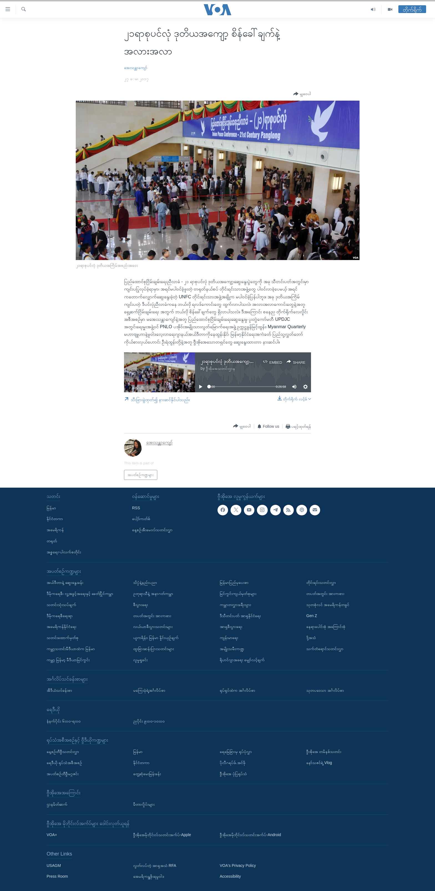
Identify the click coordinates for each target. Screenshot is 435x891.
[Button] (302, 94)
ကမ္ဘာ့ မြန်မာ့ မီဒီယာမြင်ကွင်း (68, 660)
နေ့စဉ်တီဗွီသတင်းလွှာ (63, 751)
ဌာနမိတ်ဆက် (57, 804)
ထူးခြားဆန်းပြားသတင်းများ (153, 648)
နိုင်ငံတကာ (55, 518)
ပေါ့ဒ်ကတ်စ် (141, 518)
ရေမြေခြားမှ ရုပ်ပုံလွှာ (236, 751)
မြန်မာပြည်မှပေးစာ (234, 582)
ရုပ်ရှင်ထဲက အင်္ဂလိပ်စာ (237, 690)
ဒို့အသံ (311, 637)
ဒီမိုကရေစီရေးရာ (60, 615)
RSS (136, 508)
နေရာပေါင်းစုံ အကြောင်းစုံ (325, 626)
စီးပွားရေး (140, 604)
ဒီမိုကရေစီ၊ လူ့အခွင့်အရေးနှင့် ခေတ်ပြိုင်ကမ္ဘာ (80, 593)
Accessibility (230, 876)
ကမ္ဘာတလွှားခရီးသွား (235, 604)
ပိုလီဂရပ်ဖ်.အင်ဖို (233, 762)
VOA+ (52, 835)
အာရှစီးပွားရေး (231, 626)
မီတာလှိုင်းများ (144, 804)
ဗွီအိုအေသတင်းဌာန (220, 368)
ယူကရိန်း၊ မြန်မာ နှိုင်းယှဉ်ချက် (156, 637)
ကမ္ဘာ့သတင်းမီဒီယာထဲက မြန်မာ (71, 648)
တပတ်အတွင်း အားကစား (152, 615)
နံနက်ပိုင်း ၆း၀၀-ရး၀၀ (64, 721)
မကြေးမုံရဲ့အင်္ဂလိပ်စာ (149, 690)
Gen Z (311, 615)
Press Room (57, 876)
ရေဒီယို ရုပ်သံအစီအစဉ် (64, 762)
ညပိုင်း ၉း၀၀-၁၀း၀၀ (149, 721)
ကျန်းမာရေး (229, 637)
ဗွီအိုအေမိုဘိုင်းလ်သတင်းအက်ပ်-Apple (162, 835)
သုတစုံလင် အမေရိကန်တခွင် (327, 604)
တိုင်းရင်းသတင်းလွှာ (321, 582)
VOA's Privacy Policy (238, 865)
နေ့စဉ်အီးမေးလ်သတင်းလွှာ (152, 530)
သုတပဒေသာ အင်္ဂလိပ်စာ (325, 690)
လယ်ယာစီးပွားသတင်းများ (153, 626)
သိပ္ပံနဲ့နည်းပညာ (145, 582)
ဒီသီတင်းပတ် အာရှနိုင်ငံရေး (240, 615)
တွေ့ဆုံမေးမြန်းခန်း (147, 774)
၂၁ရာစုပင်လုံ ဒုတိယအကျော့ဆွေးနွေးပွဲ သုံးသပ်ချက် (244, 361)
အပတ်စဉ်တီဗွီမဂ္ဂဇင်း (63, 774)
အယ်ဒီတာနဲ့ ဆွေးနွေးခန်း (65, 582)
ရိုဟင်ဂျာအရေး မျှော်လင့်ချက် (242, 660)
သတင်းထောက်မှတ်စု (63, 637)
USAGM (54, 865)
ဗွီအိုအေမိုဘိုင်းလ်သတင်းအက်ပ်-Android (250, 835)
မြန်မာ (51, 508)
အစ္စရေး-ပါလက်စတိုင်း (64, 552)
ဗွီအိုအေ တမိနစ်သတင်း (323, 751)
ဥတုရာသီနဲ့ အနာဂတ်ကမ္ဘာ (153, 593)
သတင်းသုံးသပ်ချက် (61, 604)
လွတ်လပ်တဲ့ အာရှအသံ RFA (154, 865)
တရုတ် (52, 541)
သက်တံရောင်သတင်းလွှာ (324, 648)
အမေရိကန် (55, 530)
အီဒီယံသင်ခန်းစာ (59, 690)
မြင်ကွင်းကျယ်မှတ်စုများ (238, 593)
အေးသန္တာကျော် (135, 67)
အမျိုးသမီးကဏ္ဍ (232, 648)
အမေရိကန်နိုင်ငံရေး (61, 626)
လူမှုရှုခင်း (140, 660)
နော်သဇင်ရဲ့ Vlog (319, 762)
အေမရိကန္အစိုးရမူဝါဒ (148, 876)
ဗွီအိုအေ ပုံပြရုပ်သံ (233, 774)
